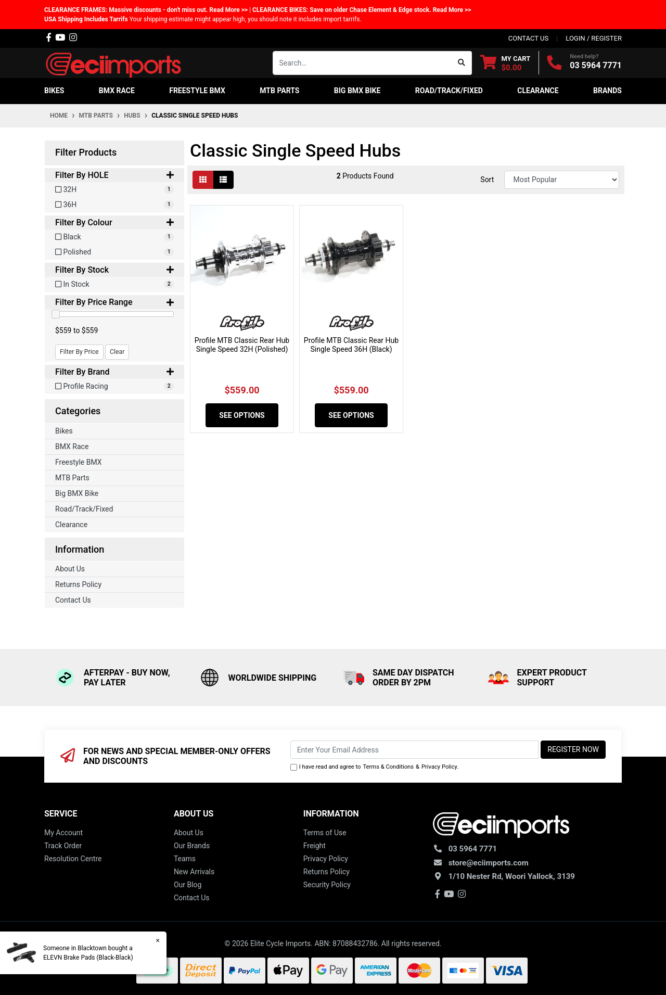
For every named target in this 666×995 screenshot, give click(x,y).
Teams (185, 858)
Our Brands (192, 845)
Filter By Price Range (114, 302)
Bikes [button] (54, 90)
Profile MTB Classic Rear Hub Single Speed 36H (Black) (351, 344)
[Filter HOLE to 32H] (114, 189)
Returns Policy (78, 584)
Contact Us (73, 600)
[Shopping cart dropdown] (505, 62)
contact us (528, 38)
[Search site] (462, 63)
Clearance (71, 524)
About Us (70, 569)
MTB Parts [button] (279, 90)
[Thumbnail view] (203, 180)
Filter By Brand (114, 372)
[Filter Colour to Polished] (114, 252)
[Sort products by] (561, 180)
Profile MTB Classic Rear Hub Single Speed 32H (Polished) (242, 344)
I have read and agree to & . (374, 767)
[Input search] (362, 63)
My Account (63, 832)
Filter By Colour (114, 222)
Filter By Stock (114, 270)
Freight (314, 845)
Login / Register (594, 38)
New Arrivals (194, 872)
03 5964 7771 (596, 65)
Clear (117, 351)
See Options (241, 415)
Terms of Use (325, 832)
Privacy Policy (439, 766)
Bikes (64, 431)
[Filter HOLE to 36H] (114, 204)
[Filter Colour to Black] (114, 237)
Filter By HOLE (114, 175)
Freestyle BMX (78, 462)
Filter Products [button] (86, 152)
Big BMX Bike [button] (357, 90)
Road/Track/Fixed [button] (449, 90)
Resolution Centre (72, 858)
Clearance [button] (537, 90)
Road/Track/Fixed (84, 509)
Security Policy (327, 885)
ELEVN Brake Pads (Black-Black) (88, 957)
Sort (487, 179)
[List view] (223, 180)
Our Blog (188, 885)
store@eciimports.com (489, 863)
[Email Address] (414, 750)
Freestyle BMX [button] (197, 90)
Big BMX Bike (76, 493)
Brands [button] (607, 90)
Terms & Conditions (388, 766)
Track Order (63, 845)
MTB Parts (72, 478)
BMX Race (71, 446)
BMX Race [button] (117, 90)
